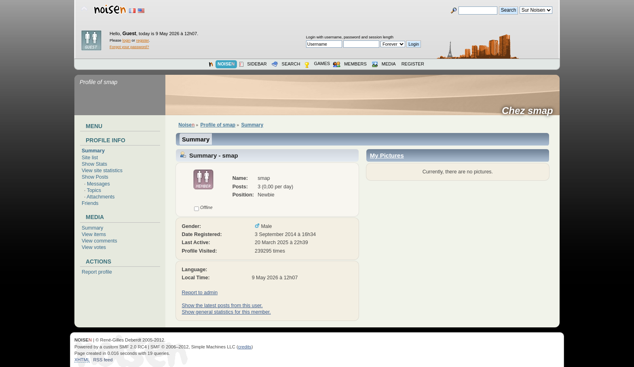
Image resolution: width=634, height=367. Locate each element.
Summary (93, 151)
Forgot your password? (129, 46)
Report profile (97, 272)
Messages (98, 184)
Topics (94, 190)
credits (244, 346)
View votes (94, 247)
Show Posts (95, 177)
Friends (90, 203)
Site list (90, 157)
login (127, 40)
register (142, 40)
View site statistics (102, 170)
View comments (99, 241)
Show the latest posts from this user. (222, 305)
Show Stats (94, 164)
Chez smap (530, 111)
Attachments (100, 197)
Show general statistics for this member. (226, 312)
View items (94, 234)
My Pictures (387, 155)
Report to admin (200, 292)
